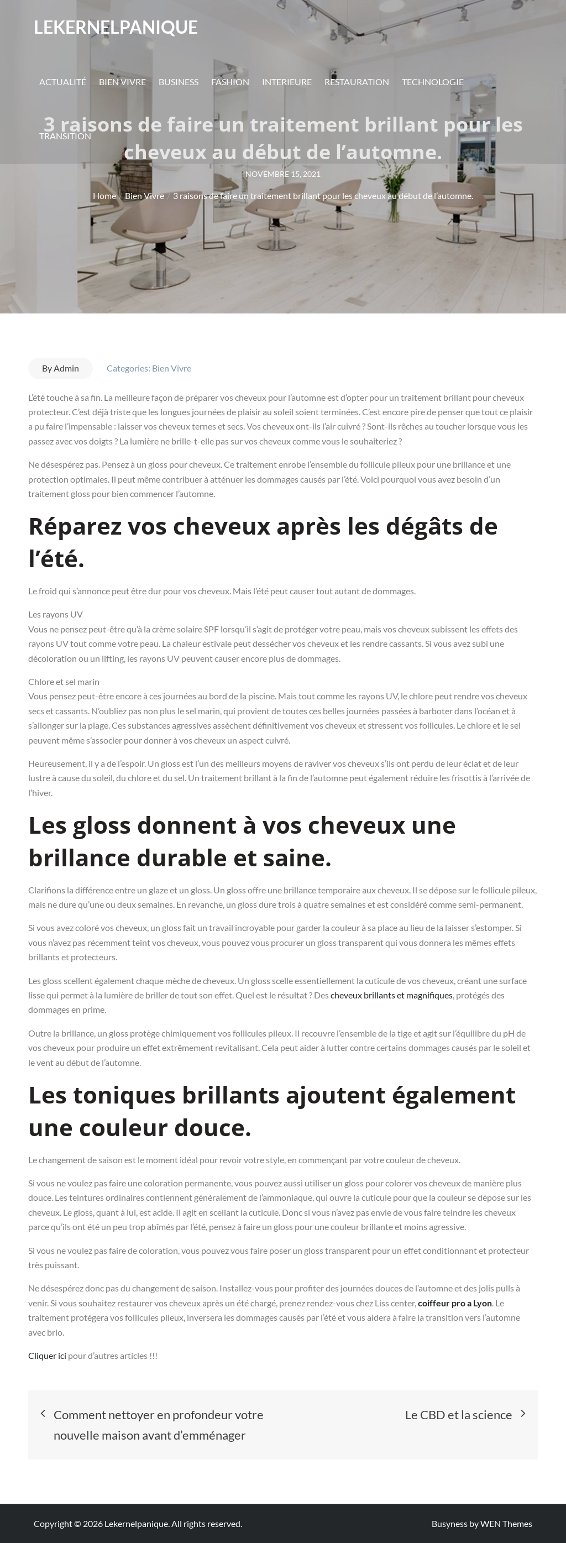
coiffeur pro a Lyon (455, 1303)
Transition (65, 136)
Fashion (230, 82)
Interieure (287, 82)
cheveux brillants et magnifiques (391, 995)
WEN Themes (506, 1523)
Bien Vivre (122, 82)
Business (178, 82)
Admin (66, 368)
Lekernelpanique (116, 27)
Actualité (62, 82)
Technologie (433, 82)
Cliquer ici (48, 1355)
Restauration (356, 82)
